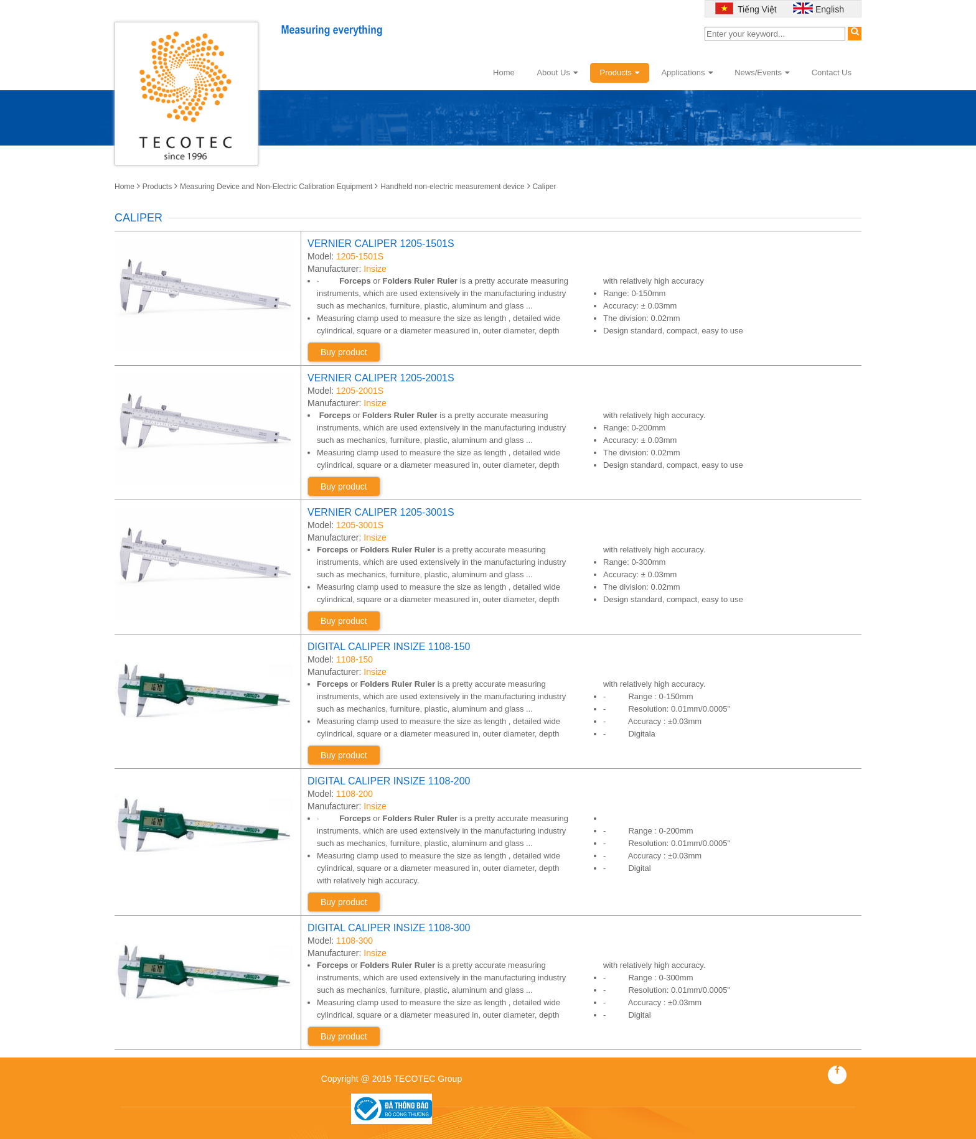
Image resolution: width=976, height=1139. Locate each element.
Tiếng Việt (756, 9)
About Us (557, 72)
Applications (686, 72)
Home (504, 72)
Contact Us (832, 72)
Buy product (344, 352)
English (829, 9)
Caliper (544, 186)
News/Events (761, 72)
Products (619, 72)
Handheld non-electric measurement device (452, 186)
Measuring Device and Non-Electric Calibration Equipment (276, 186)
